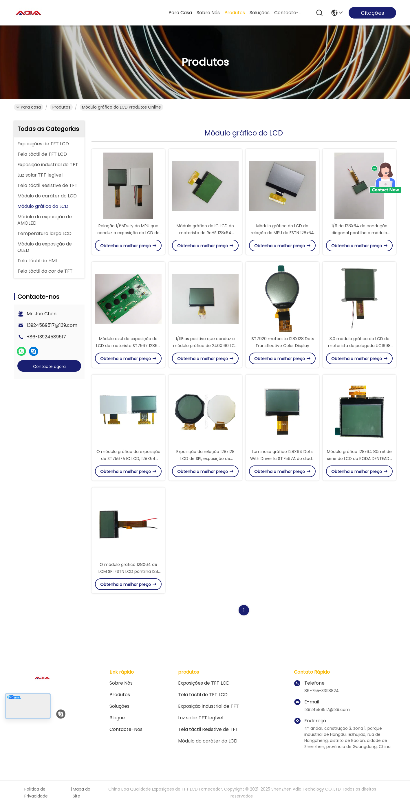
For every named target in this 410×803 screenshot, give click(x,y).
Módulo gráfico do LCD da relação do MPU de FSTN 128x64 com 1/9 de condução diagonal (282, 233)
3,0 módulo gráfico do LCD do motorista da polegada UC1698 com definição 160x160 (359, 345)
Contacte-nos (288, 12)
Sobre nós (208, 12)
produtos (234, 12)
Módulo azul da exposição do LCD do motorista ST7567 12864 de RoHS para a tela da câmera (128, 345)
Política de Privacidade (36, 792)
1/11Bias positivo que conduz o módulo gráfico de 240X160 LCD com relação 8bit (205, 345)
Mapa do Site (81, 792)
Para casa (180, 12)
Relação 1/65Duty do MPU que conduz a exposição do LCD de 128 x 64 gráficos (128, 233)
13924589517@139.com (52, 325)
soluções (260, 12)
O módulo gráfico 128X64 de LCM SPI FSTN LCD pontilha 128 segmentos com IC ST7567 (128, 571)
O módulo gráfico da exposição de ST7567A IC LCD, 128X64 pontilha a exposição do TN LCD (128, 458)
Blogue (117, 717)
